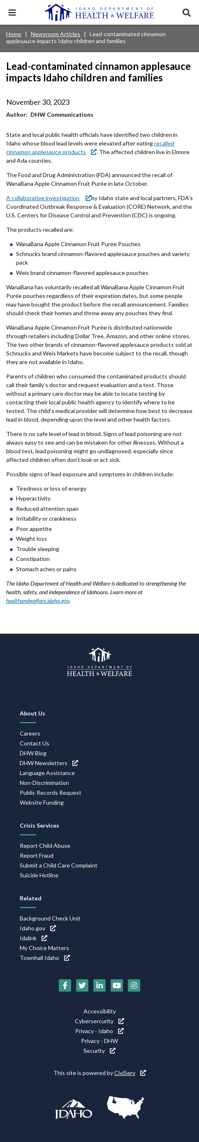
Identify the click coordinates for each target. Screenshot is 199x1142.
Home (13, 33)
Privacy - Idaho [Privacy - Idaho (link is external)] (99, 1030)
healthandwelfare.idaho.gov (37, 600)
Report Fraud (36, 855)
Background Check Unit (50, 918)
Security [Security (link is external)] (99, 1050)
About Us (32, 713)
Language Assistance (47, 772)
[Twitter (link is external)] (82, 985)
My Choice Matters (44, 947)
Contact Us (34, 743)
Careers (30, 733)
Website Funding (42, 802)
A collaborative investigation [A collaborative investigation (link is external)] (48, 197)
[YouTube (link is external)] (117, 985)
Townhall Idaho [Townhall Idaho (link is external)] (45, 957)
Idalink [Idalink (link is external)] (33, 937)
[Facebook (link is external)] (65, 985)
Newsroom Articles (55, 33)
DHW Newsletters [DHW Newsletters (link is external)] (49, 762)
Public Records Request (50, 792)
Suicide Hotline (39, 875)
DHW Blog (33, 753)
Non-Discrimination (44, 782)
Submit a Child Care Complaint (58, 865)
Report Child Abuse (45, 845)
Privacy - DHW (99, 1040)
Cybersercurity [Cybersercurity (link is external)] (99, 1020)
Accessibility (99, 1011)
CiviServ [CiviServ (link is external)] (130, 1072)
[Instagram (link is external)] (134, 985)
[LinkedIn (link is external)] (99, 985)
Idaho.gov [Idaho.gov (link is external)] (38, 928)
